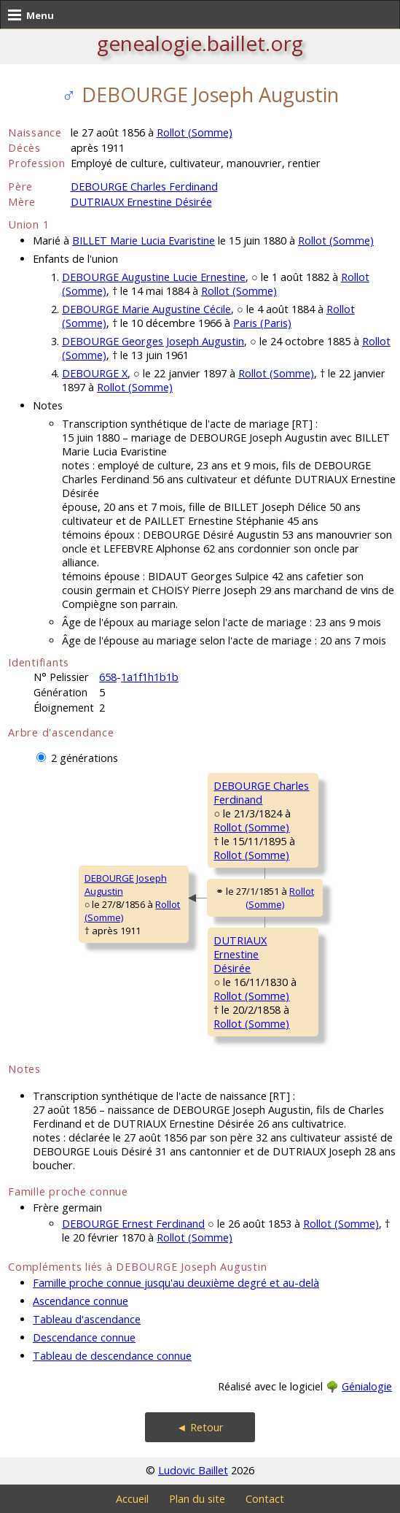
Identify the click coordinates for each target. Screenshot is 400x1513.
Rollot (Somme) (194, 132)
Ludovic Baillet (193, 1470)
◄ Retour (199, 1427)
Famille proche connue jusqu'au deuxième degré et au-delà (176, 1283)
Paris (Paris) (262, 323)
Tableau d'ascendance (87, 1319)
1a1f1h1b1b (150, 677)
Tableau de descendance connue (112, 1356)
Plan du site (197, 1499)
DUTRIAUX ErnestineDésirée (240, 954)
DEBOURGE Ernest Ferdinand (133, 1224)
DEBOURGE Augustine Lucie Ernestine (154, 277)
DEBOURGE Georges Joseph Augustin (153, 341)
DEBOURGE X (95, 373)
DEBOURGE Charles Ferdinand (144, 186)
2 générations (84, 758)
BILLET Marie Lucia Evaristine (143, 240)
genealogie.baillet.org (200, 43)
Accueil (132, 1499)
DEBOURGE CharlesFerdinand (261, 792)
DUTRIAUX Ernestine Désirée (141, 202)
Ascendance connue (80, 1301)
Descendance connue (84, 1337)
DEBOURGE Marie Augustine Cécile (146, 309)
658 (108, 677)
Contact (265, 1499)
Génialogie (367, 1386)
